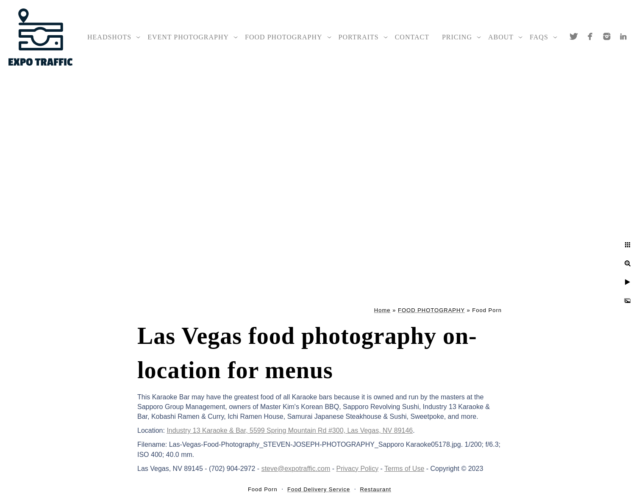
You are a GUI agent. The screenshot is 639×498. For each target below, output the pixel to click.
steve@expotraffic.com (296, 468)
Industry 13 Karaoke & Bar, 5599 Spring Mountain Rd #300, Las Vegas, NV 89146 (290, 430)
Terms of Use (404, 468)
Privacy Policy (357, 468)
